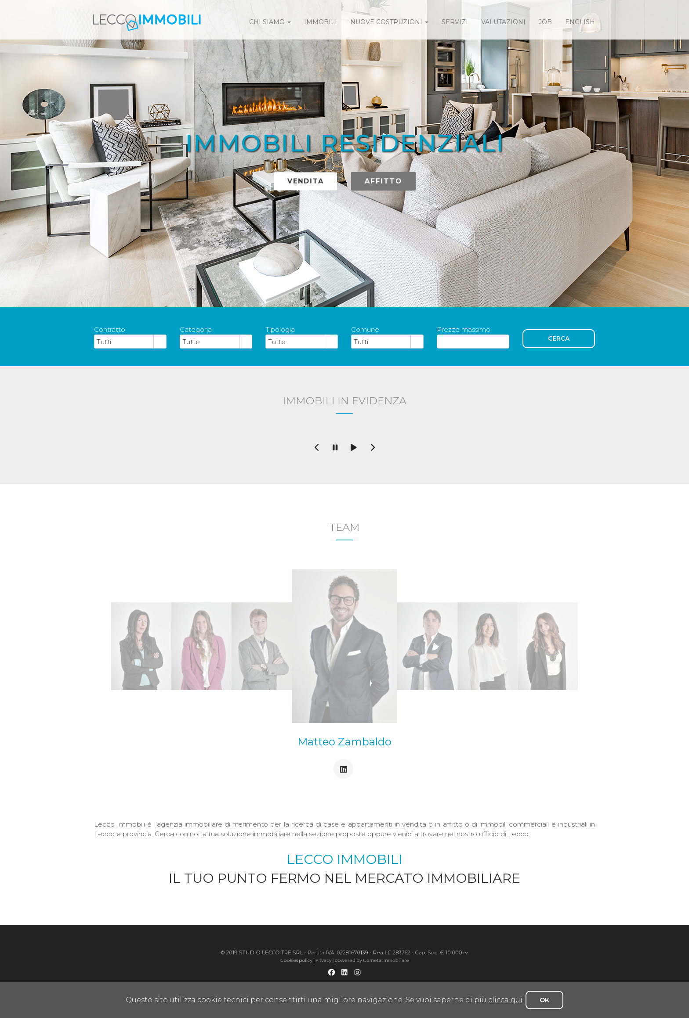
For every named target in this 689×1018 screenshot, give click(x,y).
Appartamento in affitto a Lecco (360, 978)
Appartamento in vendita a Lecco (277, 978)
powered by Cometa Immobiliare (355, 967)
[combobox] (124, 341)
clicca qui (505, 1000)
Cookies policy (324, 967)
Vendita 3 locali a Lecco (318, 978)
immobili (320, 22)
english (580, 22)
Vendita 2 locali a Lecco (300, 978)
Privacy (335, 967)
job (545, 22)
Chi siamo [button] (270, 22)
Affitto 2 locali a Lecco (381, 978)
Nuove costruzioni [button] (389, 22)
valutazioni (503, 22)
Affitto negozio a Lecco (365, 981)
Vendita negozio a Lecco (346, 981)
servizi (455, 22)
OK (544, 1000)
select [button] (159, 341)
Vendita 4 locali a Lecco (338, 978)
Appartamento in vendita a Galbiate (403, 978)
